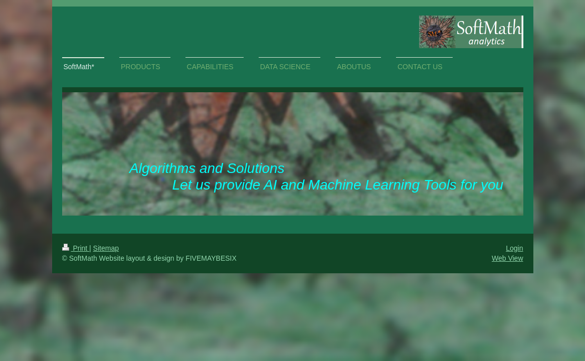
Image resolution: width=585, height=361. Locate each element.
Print (76, 248)
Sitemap (106, 248)
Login (514, 248)
